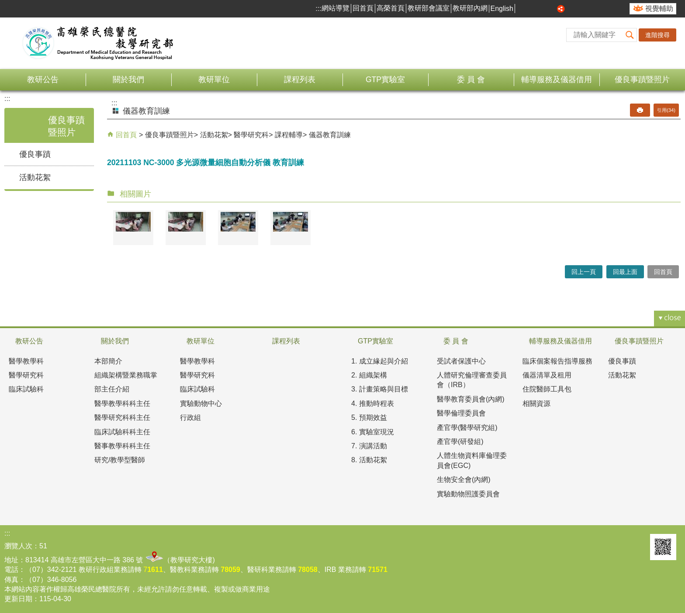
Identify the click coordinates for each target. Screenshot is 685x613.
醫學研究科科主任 (122, 417)
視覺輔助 (659, 8)
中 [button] (542, 9)
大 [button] (551, 9)
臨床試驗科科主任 (122, 432)
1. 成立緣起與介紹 (379, 361)
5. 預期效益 (369, 417)
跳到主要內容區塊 (4, 4)
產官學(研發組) (460, 441)
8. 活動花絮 (369, 460)
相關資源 (536, 403)
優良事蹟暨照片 (642, 79)
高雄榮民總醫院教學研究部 (98, 43)
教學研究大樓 (191, 560)
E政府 (637, 544)
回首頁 (363, 8)
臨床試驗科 (26, 389)
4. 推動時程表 (372, 403)
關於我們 (128, 79)
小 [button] (532, 9)
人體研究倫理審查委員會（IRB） (472, 379)
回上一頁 (583, 271)
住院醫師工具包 (546, 389)
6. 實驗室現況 (372, 432)
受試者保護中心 (461, 361)
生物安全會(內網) (464, 479)
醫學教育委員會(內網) (471, 399)
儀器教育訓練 (330, 135)
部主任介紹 (111, 389)
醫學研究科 (251, 135)
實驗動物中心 (201, 403)
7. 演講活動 (369, 446)
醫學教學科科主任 (122, 403)
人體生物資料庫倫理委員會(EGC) (472, 460)
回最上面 (625, 271)
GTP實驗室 (385, 79)
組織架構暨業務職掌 (125, 375)
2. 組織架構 (369, 375)
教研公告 (43, 79)
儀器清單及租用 (546, 375)
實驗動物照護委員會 (468, 494)
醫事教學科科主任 (122, 446)
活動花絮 (35, 177)
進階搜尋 (657, 34)
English (502, 8)
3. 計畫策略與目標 (379, 389)
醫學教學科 (26, 361)
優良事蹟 (35, 154)
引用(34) (666, 110)
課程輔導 (289, 135)
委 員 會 (471, 79)
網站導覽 (335, 8)
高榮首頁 (391, 8)
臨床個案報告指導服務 (557, 361)
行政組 (190, 417)
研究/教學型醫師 (119, 460)
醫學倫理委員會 (461, 413)
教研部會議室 (429, 8)
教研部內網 (470, 8)
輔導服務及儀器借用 (556, 79)
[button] (630, 35)
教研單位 (214, 79)
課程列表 (299, 79)
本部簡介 (108, 361)
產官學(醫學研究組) (467, 427)
